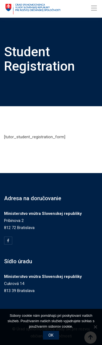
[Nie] (95, 327)
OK (51, 335)
